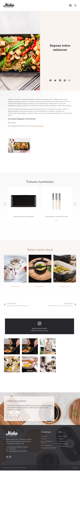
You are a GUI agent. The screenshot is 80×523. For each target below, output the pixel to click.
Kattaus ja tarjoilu (46, 445)
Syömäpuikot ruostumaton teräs (56, 216)
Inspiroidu (44, 436)
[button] (70, 5)
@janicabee (12, 122)
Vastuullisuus (62, 441)
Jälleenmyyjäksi (63, 443)
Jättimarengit (15, 286)
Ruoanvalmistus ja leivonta (46, 442)
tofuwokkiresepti (38, 126)
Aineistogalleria (63, 446)
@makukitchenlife (39, 328)
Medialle (60, 439)
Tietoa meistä (62, 436)
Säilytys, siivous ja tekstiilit (48, 448)
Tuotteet (43, 439)
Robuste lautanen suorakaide (23, 216)
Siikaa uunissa (65, 286)
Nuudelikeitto (40, 286)
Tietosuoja (75, 467)
